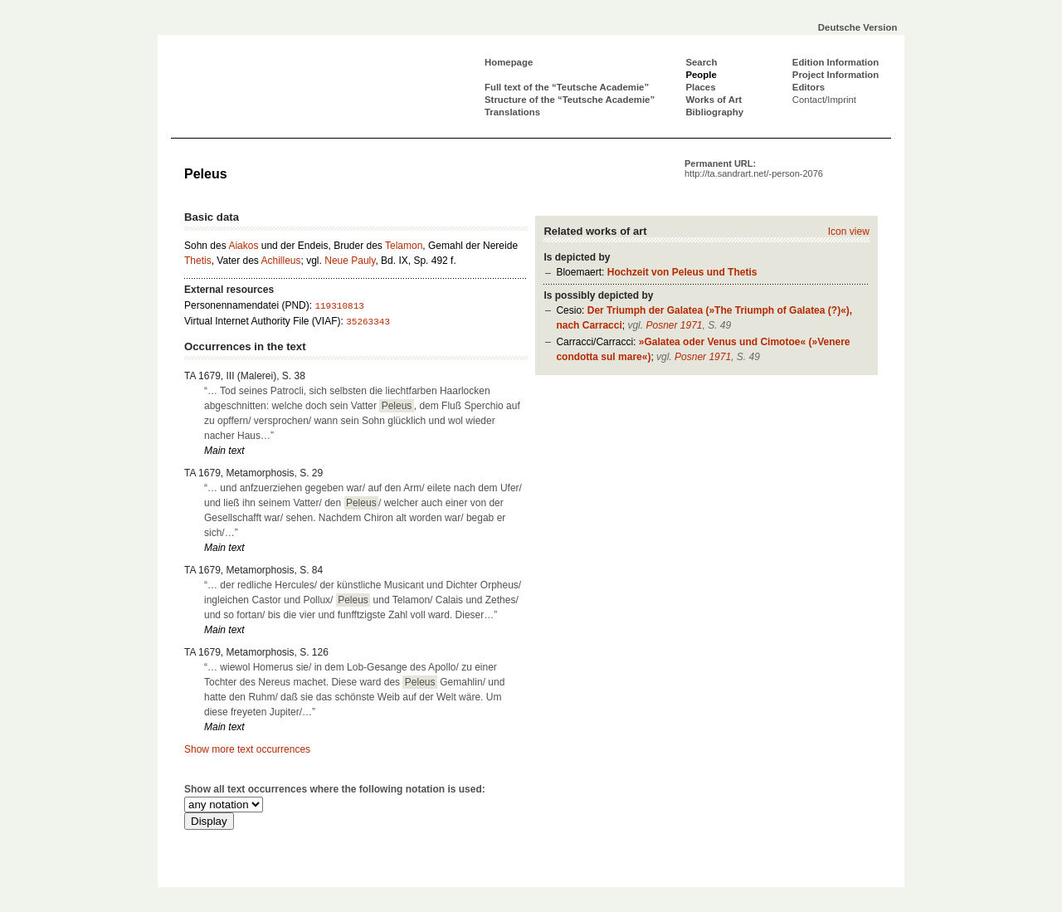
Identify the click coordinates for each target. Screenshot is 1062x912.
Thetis (198, 260)
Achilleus (281, 260)
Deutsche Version (858, 27)
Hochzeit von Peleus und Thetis (682, 272)
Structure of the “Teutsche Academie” (570, 100)
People (700, 75)
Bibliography (714, 112)
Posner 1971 (673, 325)
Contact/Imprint (824, 100)
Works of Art (713, 100)
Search (701, 62)
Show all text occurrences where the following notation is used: (334, 789)
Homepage (509, 62)
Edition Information (835, 62)
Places (700, 87)
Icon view (849, 231)
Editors (808, 87)
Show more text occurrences (247, 749)
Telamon (403, 245)
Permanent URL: (753, 168)
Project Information (835, 75)
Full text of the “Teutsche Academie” (567, 87)
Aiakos (243, 245)
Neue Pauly (349, 260)
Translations (512, 112)
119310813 (338, 306)
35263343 (368, 322)
